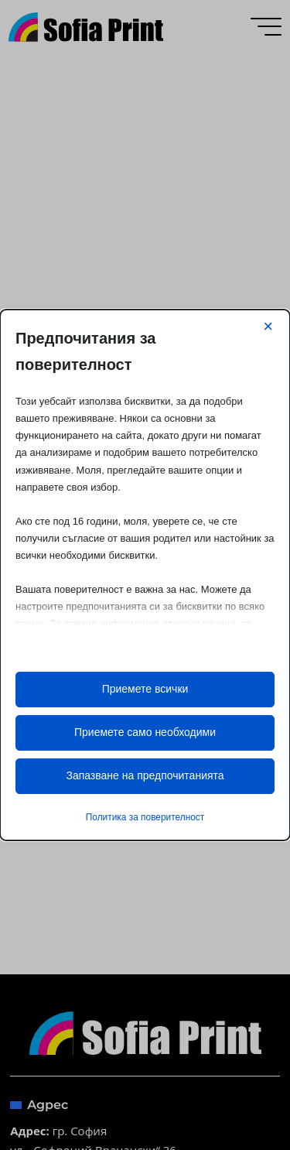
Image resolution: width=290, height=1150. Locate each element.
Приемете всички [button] (145, 689)
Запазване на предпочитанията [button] (144, 775)
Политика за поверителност (145, 817)
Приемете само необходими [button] (145, 732)
